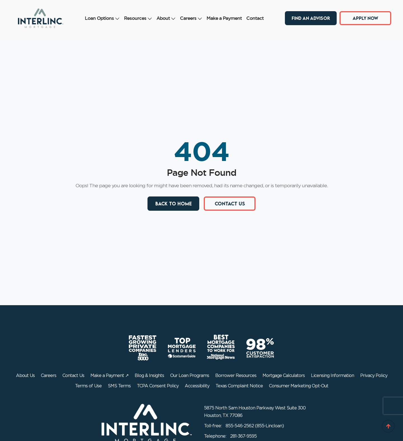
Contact (255, 18)
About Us (25, 375)
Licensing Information (332, 375)
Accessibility (197, 386)
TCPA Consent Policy (158, 386)
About (165, 18)
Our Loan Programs (189, 375)
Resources (138, 18)
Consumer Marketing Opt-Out (298, 386)
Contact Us (230, 204)
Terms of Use (88, 386)
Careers (191, 18)
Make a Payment (224, 18)
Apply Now (365, 18)
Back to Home (173, 204)
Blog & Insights (149, 375)
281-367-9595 (243, 436)
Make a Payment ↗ (109, 375)
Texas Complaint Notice (239, 386)
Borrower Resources (235, 375)
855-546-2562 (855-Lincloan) (255, 426)
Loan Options (102, 18)
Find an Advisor (311, 18)
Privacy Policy (373, 375)
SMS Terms (119, 386)
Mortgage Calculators (284, 375)
